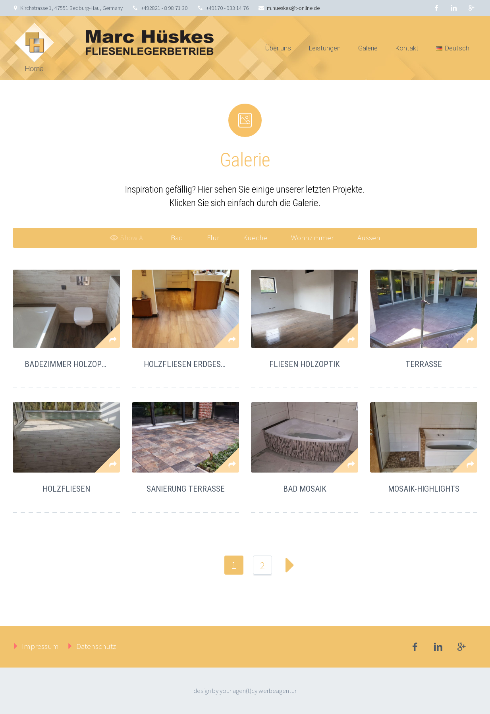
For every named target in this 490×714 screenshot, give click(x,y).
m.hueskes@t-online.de (293, 8)
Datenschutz (96, 646)
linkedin (454, 8)
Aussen (368, 237)
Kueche (255, 237)
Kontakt (407, 48)
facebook (436, 8)
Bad (177, 237)
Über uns (278, 48)
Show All (128, 237)
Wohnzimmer (312, 237)
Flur (213, 237)
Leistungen (325, 48)
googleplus (471, 8)
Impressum (40, 646)
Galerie (368, 48)
